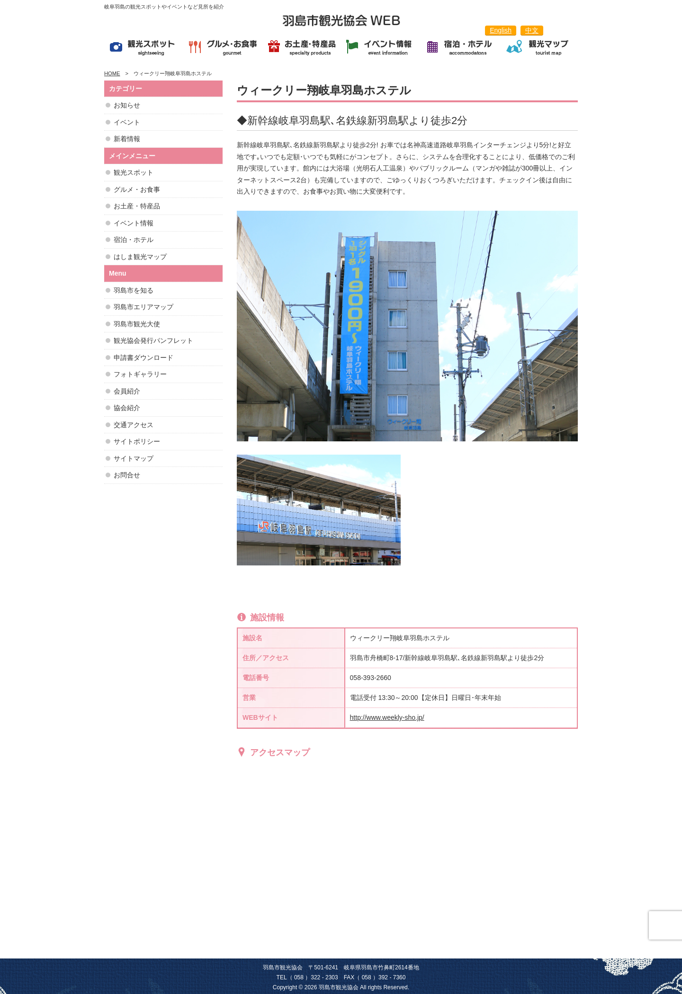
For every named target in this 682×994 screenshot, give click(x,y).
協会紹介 (127, 408)
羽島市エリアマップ (143, 307)
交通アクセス (133, 425)
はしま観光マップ (140, 256)
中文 (531, 30)
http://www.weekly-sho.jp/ (387, 717)
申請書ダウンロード (143, 357)
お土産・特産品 (137, 206)
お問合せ (127, 475)
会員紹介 (127, 391)
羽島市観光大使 (137, 324)
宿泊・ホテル (133, 239)
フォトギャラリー (140, 374)
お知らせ (127, 105)
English (501, 30)
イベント (127, 122)
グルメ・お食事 (137, 189)
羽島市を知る (133, 290)
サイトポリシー (137, 441)
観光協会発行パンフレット (153, 340)
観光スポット (133, 172)
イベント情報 (133, 223)
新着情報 (127, 139)
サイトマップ (133, 458)
